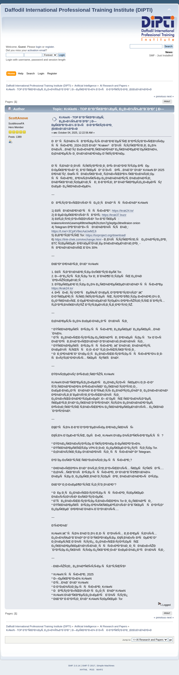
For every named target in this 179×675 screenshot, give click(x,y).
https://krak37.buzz (114, 215)
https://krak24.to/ (123, 210)
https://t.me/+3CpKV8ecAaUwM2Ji (74, 231)
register (49, 46)
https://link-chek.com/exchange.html (78, 239)
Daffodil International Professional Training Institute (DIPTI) (79, 10)
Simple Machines (105, 665)
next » (170, 96)
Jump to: (126, 640)
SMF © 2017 (88, 665)
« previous (160, 96)
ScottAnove (18, 118)
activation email (36, 50)
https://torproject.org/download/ (106, 235)
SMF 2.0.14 (74, 665)
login (38, 46)
